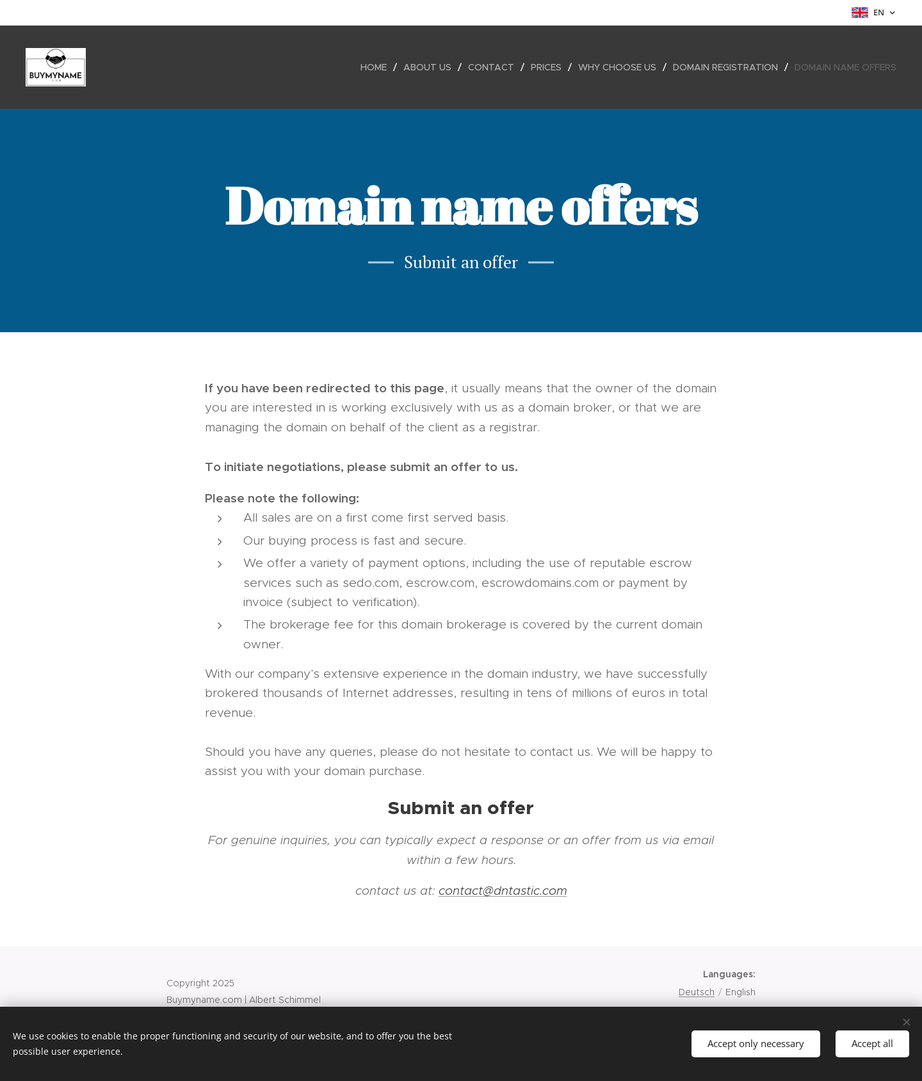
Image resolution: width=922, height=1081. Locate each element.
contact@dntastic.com (503, 890)
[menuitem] (377, 67)
